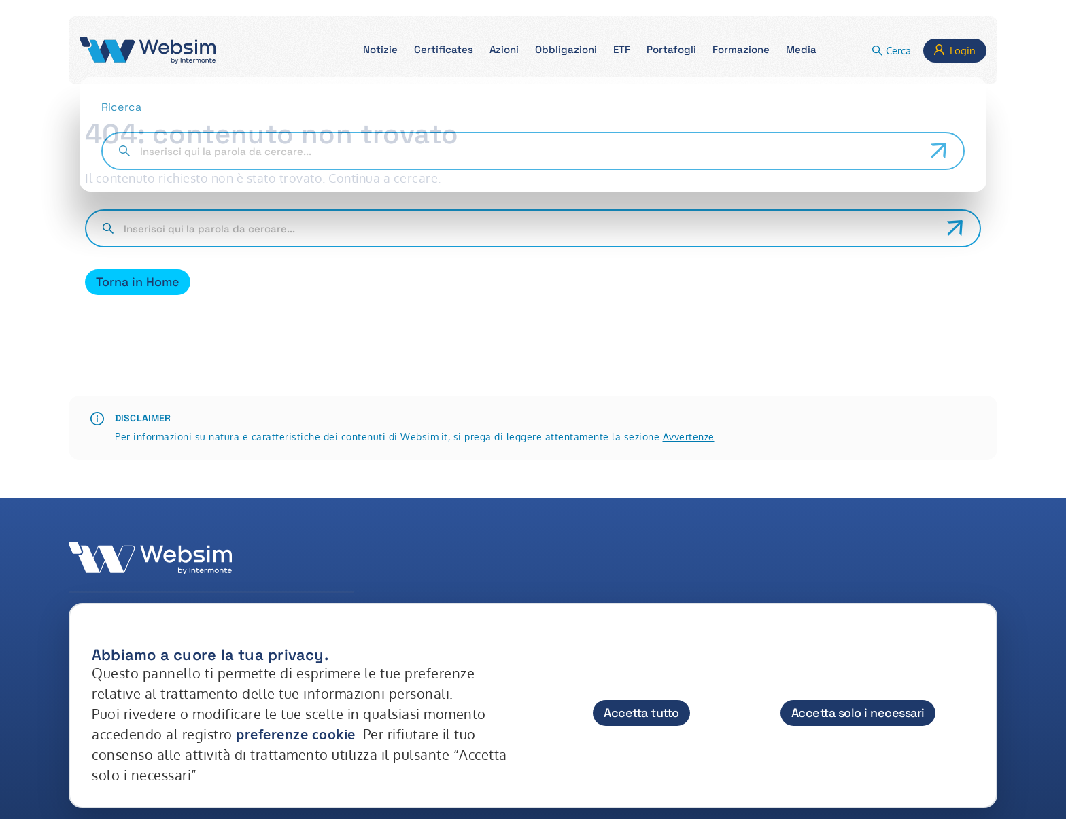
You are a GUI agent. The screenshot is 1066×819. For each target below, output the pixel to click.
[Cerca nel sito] (530, 228)
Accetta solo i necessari (858, 712)
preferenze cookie (296, 734)
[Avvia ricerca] (955, 228)
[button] (380, 50)
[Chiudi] (973, 641)
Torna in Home (137, 282)
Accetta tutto (641, 712)
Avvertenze (689, 436)
